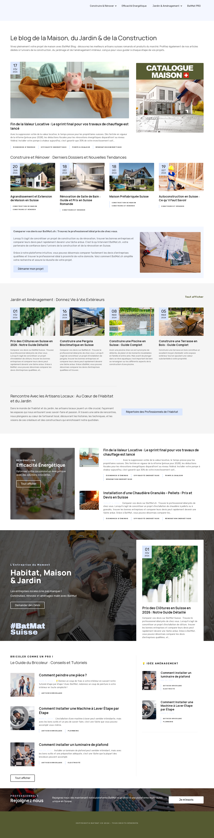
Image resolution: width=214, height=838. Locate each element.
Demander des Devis (27, 605)
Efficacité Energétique (134, 5)
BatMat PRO (194, 5)
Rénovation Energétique (109, 147)
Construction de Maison (25, 206)
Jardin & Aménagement (166, 5)
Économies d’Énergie (24, 147)
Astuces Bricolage (52, 693)
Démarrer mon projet (31, 268)
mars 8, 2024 (46, 681)
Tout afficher (28, 483)
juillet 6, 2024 (111, 503)
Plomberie (73, 731)
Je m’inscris (186, 799)
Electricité (74, 763)
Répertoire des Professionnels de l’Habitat (152, 411)
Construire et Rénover (24, 209)
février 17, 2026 (111, 460)
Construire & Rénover (102, 5)
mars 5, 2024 (46, 719)
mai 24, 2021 (45, 750)
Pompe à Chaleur (81, 147)
